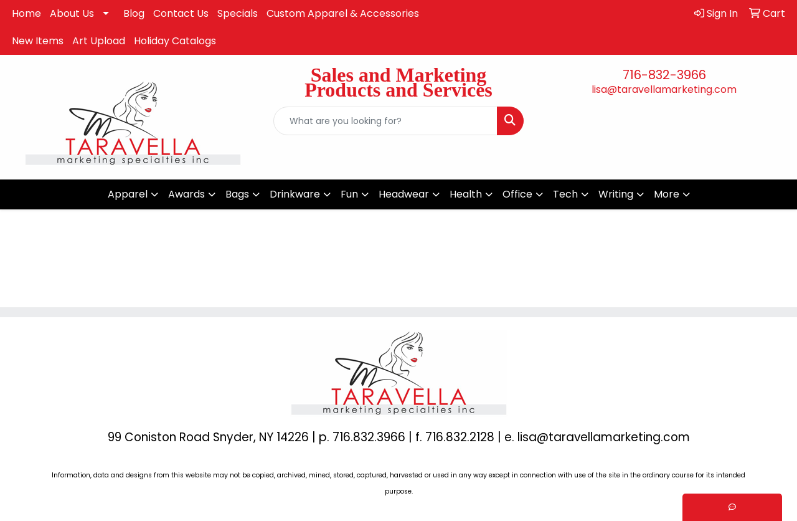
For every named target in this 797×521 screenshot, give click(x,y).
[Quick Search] (385, 121)
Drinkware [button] (295, 194)
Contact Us (181, 13)
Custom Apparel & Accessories (342, 13)
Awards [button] (186, 194)
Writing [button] (615, 194)
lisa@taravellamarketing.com (664, 89)
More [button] (666, 194)
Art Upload (98, 41)
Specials (237, 13)
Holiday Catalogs (175, 41)
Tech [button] (565, 194)
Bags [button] (237, 194)
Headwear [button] (404, 194)
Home (26, 13)
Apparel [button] (128, 194)
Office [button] (517, 194)
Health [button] (466, 194)
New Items (38, 41)
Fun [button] (349, 194)
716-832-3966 (664, 75)
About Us (72, 13)
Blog (133, 13)
